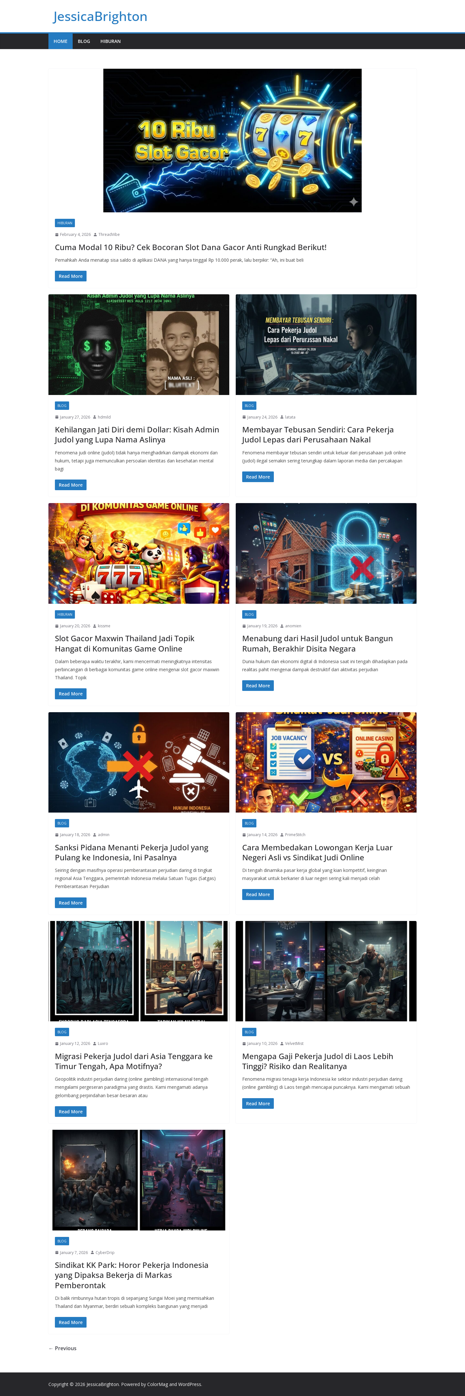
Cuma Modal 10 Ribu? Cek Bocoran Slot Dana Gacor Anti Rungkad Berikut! (190, 247)
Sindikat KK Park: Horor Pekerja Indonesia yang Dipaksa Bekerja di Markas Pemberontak (132, 1274)
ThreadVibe (109, 234)
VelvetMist (294, 1043)
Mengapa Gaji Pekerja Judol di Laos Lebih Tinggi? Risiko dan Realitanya (317, 1061)
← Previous (62, 1348)
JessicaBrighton (101, 16)
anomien (293, 626)
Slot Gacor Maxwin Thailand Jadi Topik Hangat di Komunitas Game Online (124, 643)
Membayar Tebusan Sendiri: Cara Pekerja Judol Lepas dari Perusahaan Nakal (318, 434)
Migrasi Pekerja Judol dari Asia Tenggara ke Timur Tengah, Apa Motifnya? (134, 1061)
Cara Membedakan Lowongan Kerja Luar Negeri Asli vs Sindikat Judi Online (317, 852)
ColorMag (157, 1384)
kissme (104, 626)
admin (103, 834)
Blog (84, 41)
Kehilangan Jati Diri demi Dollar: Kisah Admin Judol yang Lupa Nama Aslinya (137, 434)
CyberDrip (105, 1252)
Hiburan (110, 41)
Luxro (103, 1043)
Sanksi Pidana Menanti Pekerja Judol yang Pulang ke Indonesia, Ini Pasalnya (131, 852)
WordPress (189, 1384)
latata (290, 417)
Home (60, 41)
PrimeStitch (295, 834)
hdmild (104, 417)
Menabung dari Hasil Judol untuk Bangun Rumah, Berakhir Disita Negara (317, 643)
